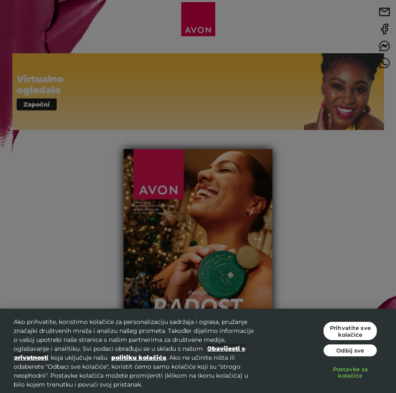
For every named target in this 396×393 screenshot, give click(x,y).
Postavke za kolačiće (350, 372)
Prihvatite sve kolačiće (350, 331)
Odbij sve (350, 350)
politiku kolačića (138, 357)
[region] (198, 351)
